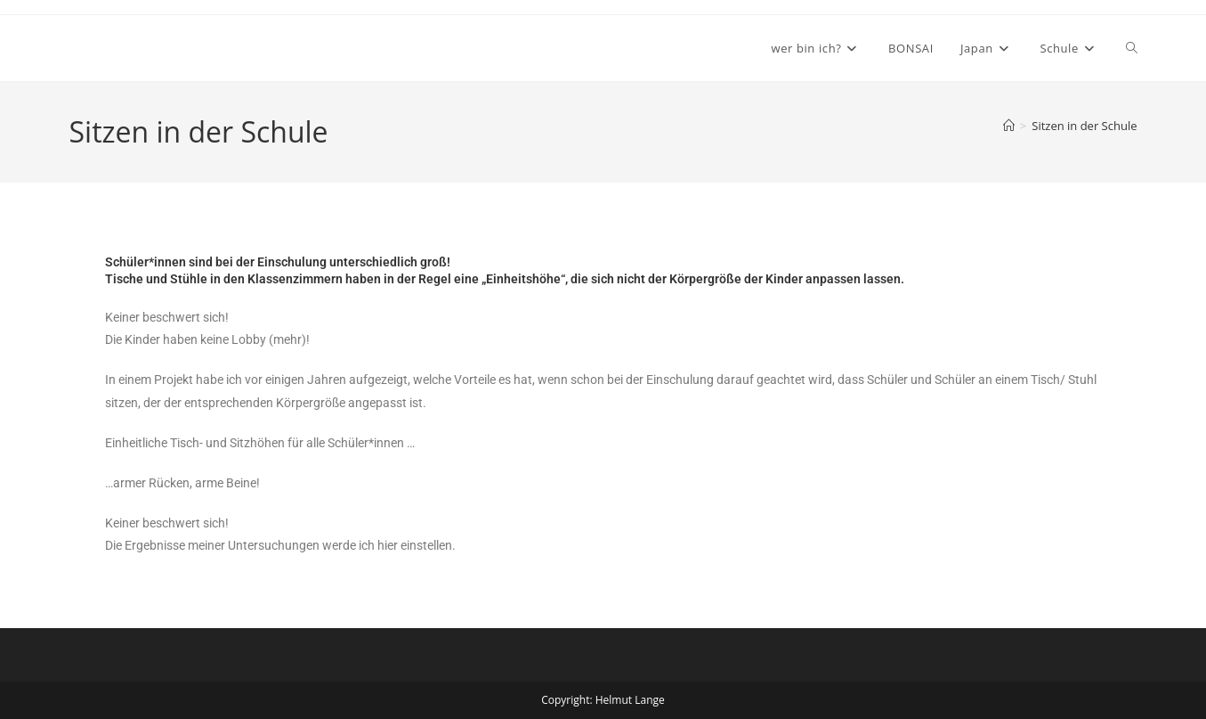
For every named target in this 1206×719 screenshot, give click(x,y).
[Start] (1009, 126)
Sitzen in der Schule (1084, 126)
